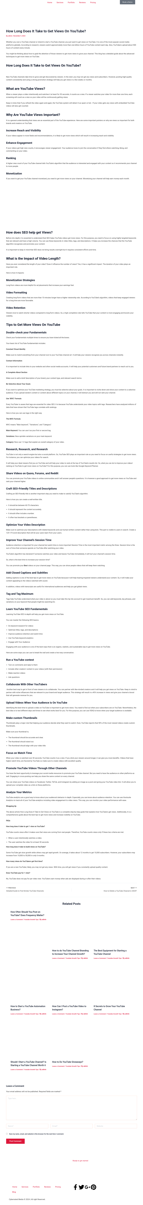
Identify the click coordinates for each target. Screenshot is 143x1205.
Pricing (93, 2)
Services (60, 2)
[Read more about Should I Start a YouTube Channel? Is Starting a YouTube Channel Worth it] (30, 1039)
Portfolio (71, 2)
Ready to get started (81, 1160)
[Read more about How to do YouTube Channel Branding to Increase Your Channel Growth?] (71, 928)
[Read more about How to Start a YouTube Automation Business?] (30, 983)
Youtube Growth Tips (32, 919)
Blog (14, 1192)
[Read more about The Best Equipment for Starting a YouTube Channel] (113, 928)
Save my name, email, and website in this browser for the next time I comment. (36, 1134)
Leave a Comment (17, 919)
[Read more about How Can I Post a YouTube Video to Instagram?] (71, 983)
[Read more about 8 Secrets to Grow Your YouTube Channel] (113, 983)
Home (49, 2)
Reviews (82, 2)
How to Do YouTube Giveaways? (68, 1062)
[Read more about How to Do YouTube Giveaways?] (71, 1039)
